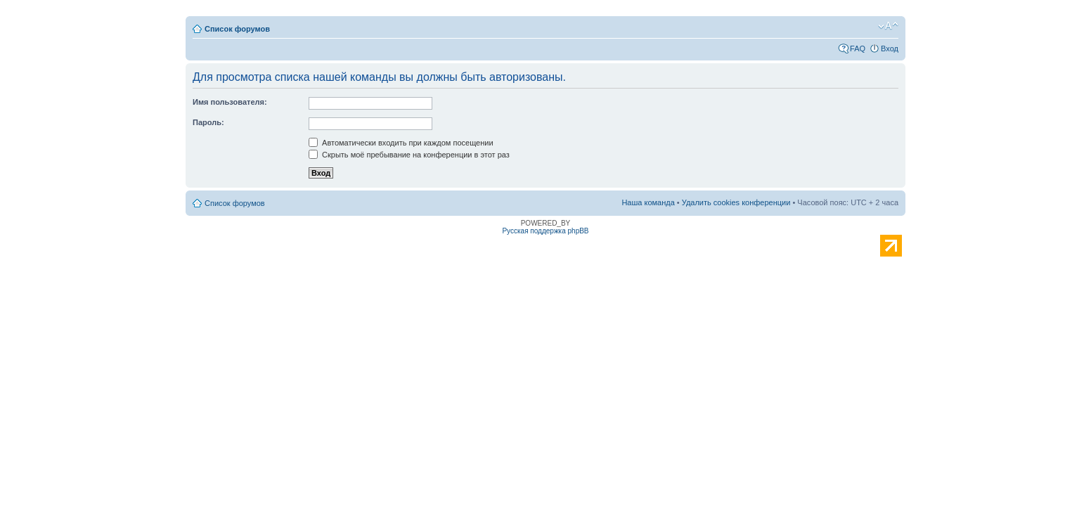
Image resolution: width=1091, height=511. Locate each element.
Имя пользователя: (230, 102)
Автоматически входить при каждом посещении (401, 142)
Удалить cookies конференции (736, 202)
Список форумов (237, 29)
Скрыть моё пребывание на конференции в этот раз (409, 154)
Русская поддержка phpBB (545, 231)
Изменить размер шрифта (888, 26)
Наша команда (647, 202)
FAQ (857, 48)
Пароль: (208, 122)
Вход (889, 48)
